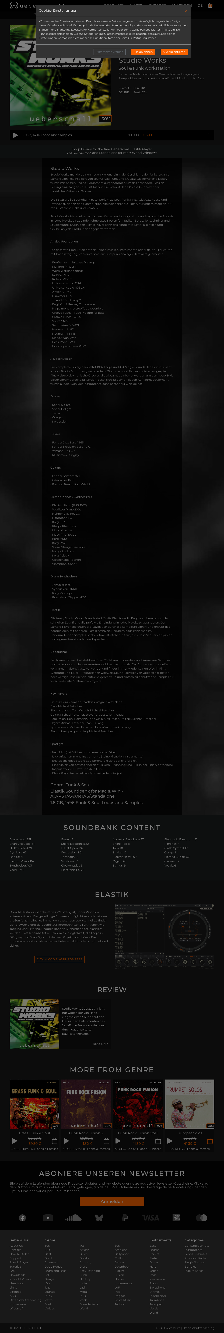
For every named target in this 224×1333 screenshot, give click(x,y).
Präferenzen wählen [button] (109, 52)
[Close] (186, 10)
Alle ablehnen (143, 52)
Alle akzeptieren (174, 52)
